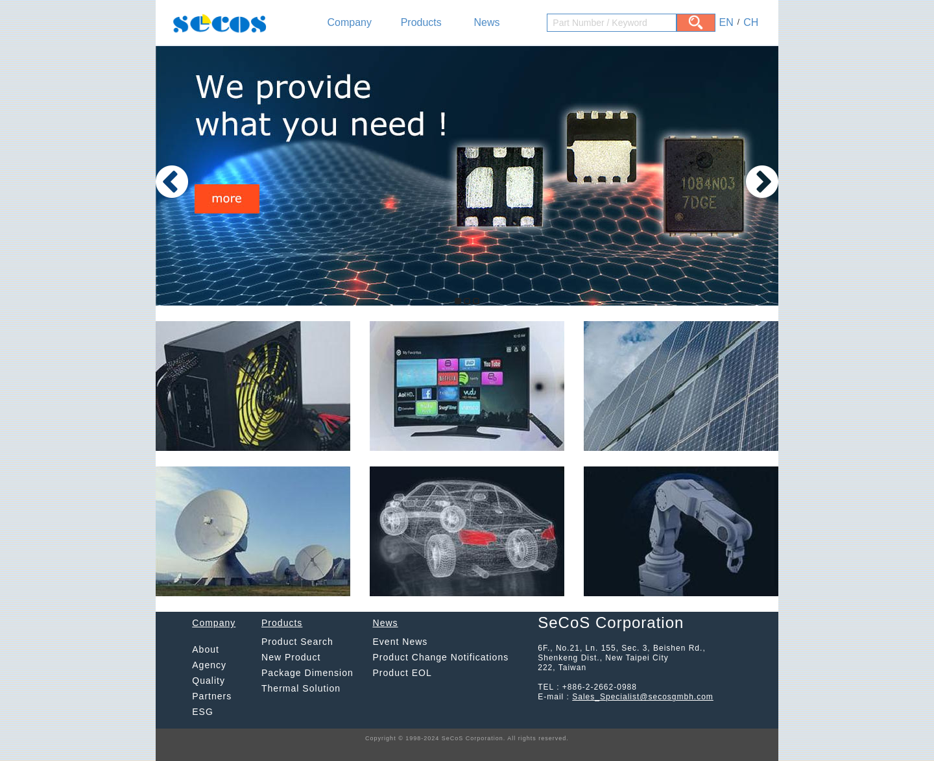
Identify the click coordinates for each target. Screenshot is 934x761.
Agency (209, 665)
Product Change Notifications (441, 657)
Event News (400, 641)
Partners (212, 696)
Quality (208, 680)
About (205, 649)
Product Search (297, 641)
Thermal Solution (301, 688)
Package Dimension (307, 673)
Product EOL (402, 673)
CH (750, 22)
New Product (290, 657)
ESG (202, 712)
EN (726, 22)
